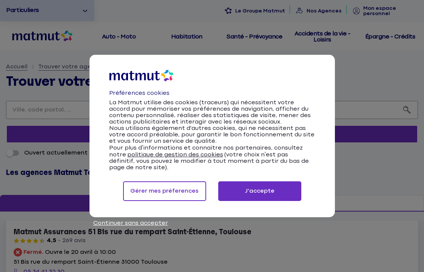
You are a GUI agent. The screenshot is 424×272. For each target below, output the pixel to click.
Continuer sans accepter (130, 223)
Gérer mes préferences (164, 191)
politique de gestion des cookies (175, 154)
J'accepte (259, 191)
